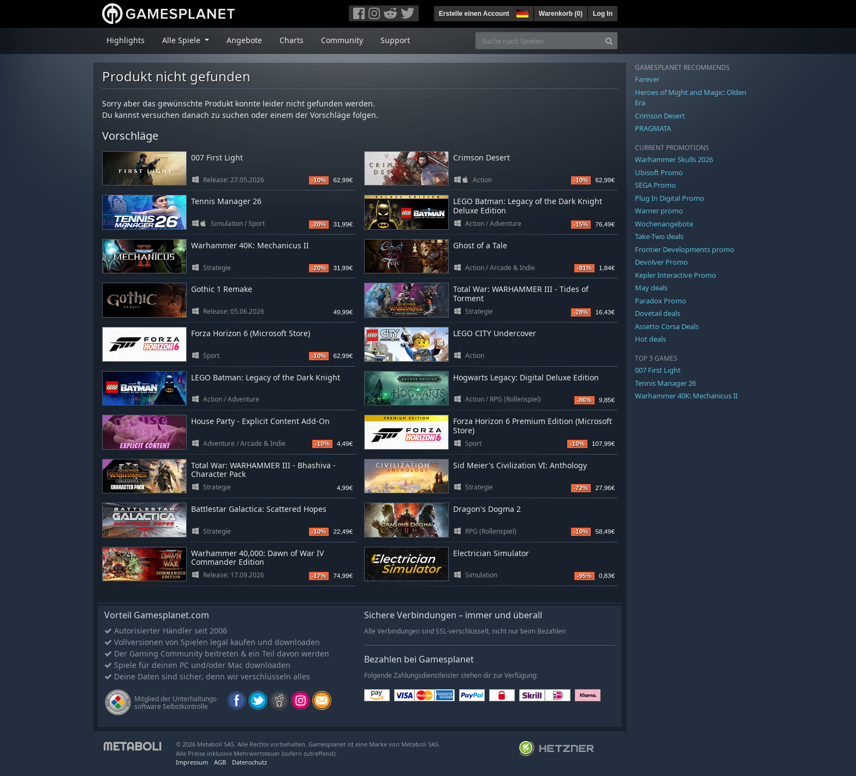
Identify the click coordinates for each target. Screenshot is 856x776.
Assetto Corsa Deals (667, 326)
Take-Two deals (659, 236)
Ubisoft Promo (659, 172)
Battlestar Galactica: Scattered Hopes (258, 509)
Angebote (244, 40)
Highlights (125, 40)
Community (342, 40)
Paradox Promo (660, 301)
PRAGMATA (653, 128)
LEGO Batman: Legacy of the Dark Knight (265, 377)
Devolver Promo (661, 262)
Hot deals (650, 339)
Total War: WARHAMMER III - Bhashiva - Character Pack (263, 470)
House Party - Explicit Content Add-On (260, 421)
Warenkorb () (560, 13)
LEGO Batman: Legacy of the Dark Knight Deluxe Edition (527, 206)
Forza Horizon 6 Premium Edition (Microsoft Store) (532, 425)
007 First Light (217, 157)
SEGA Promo (655, 185)
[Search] (609, 40)
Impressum (192, 762)
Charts (292, 40)
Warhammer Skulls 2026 (674, 159)
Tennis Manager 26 (226, 201)
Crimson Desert (481, 157)
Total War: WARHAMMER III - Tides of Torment (520, 293)
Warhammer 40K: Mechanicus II (250, 245)
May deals (651, 288)
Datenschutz (249, 762)
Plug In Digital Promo (669, 198)
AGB (220, 762)
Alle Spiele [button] (182, 40)
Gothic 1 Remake (221, 289)
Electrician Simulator (491, 553)
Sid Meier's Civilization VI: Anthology (520, 465)
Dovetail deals (657, 313)
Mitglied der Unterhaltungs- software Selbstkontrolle (176, 702)
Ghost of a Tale (480, 245)
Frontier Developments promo (684, 249)
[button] (521, 12)
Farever (647, 79)
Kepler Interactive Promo (675, 275)
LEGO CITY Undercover (494, 333)
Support (395, 40)
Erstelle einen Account (474, 13)
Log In (603, 13)
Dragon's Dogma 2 (487, 509)
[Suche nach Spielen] (538, 40)
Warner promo (659, 211)
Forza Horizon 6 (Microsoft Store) (250, 333)
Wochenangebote (664, 224)
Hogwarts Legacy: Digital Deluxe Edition (526, 377)
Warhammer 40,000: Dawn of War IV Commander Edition (257, 558)
